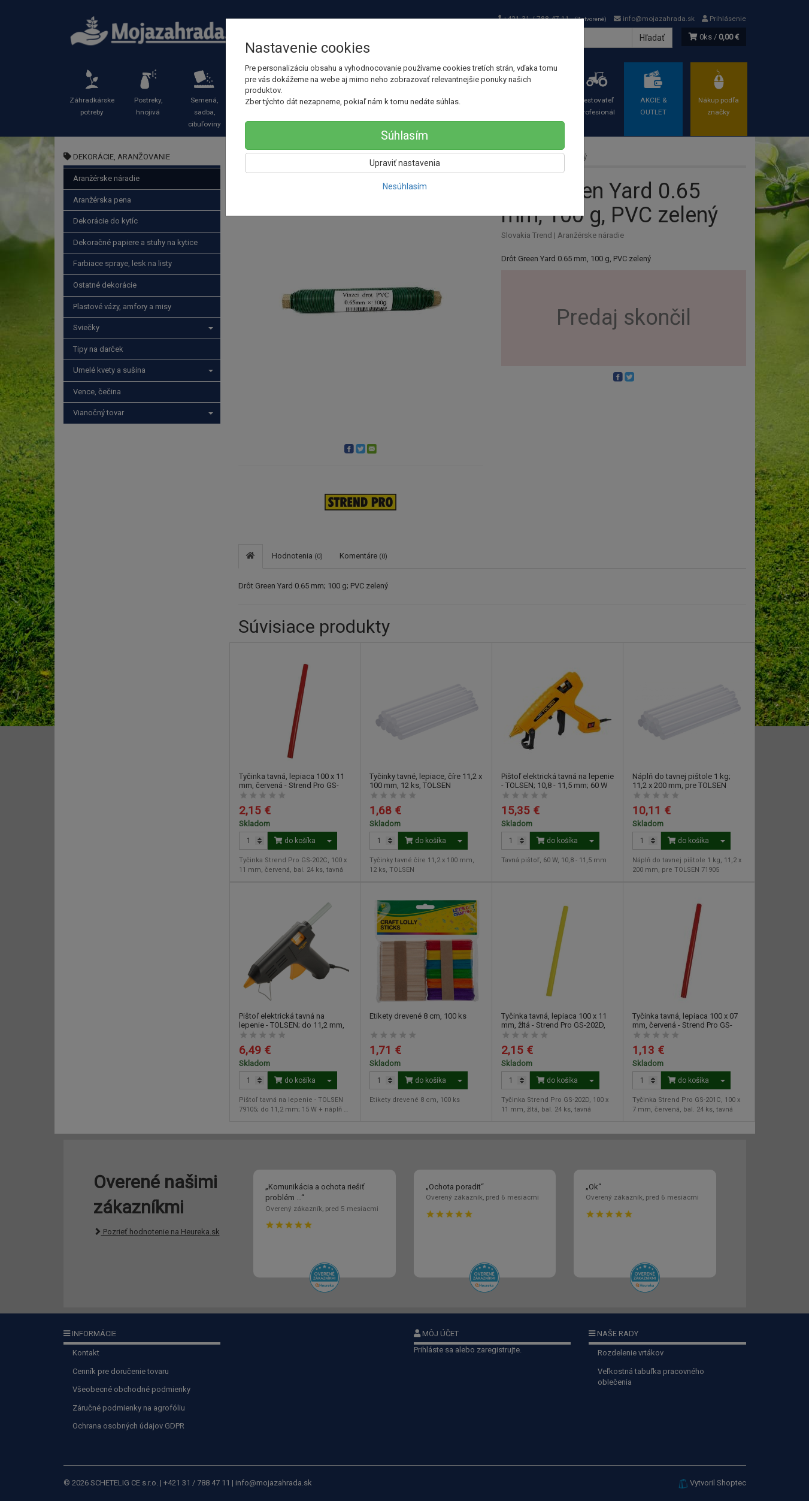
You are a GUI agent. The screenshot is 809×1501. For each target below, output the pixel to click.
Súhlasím (404, 135)
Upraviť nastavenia (404, 163)
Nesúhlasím (405, 186)
